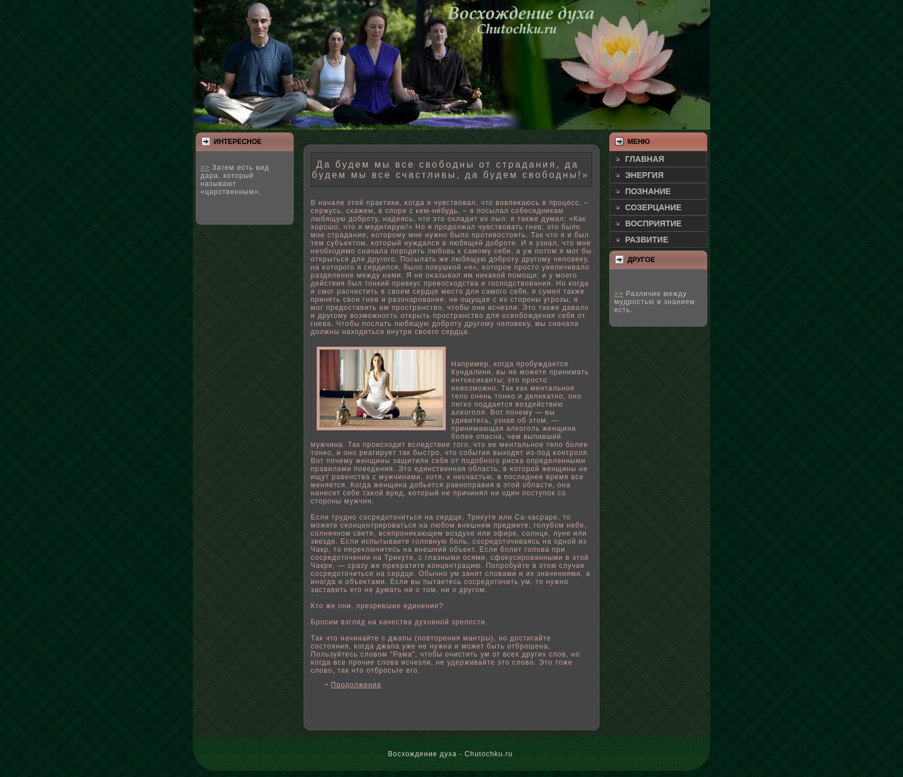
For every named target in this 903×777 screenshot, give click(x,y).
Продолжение (356, 685)
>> (205, 168)
